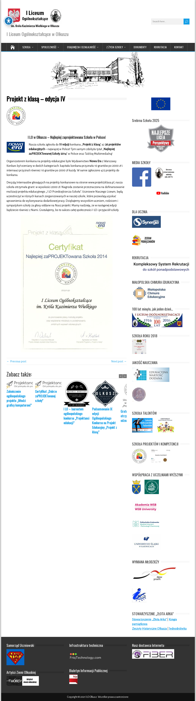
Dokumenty (140, 47)
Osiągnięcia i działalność (81, 47)
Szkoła (26, 47)
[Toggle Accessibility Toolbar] (8, 10)
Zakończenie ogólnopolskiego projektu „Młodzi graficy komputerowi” (19, 398)
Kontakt (179, 47)
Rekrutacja (160, 47)
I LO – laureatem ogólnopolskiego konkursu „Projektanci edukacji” (76, 416)
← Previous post (16, 361)
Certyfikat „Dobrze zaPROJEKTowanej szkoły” (46, 396)
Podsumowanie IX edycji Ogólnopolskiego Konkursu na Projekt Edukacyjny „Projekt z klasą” (104, 420)
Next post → (119, 361)
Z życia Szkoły (114, 47)
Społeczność (48, 47)
